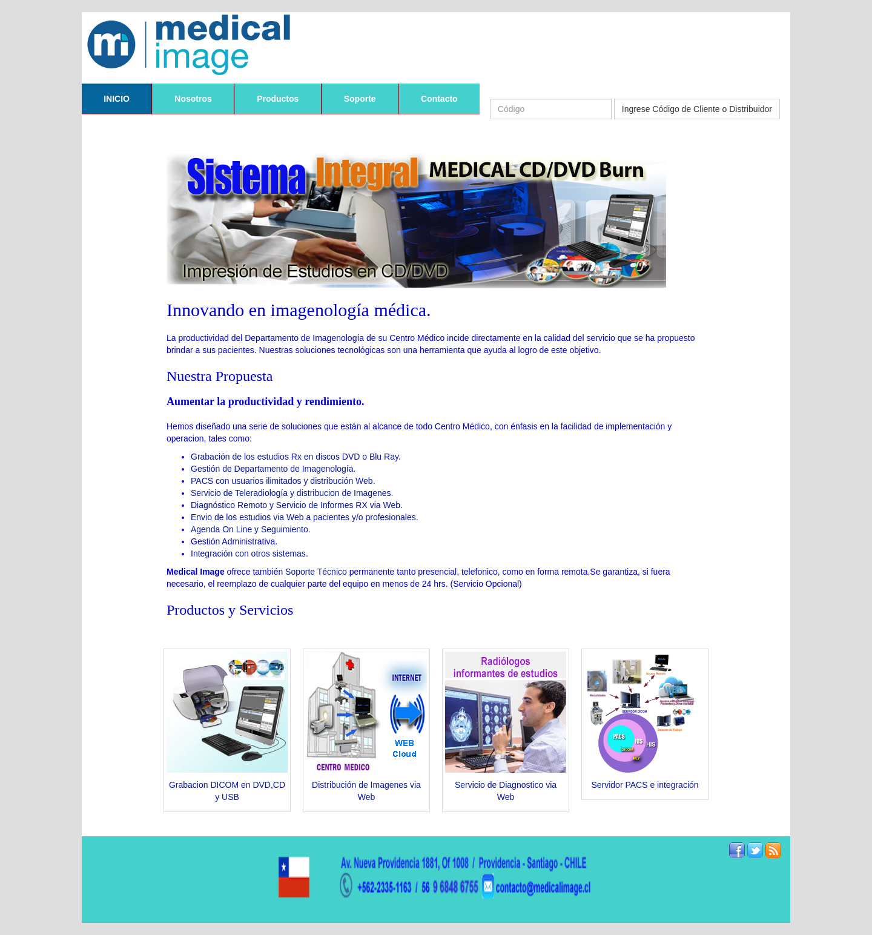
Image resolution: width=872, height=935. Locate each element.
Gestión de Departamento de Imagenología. (273, 469)
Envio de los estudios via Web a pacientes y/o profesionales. (304, 517)
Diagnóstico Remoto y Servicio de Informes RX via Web (295, 505)
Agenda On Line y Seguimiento (249, 529)
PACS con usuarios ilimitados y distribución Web (282, 481)
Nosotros (192, 99)
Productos (278, 99)
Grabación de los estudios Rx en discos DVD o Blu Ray (294, 456)
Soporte (360, 99)
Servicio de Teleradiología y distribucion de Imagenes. (292, 493)
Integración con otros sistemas (248, 553)
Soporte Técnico (316, 572)
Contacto (439, 99)
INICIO (117, 99)
